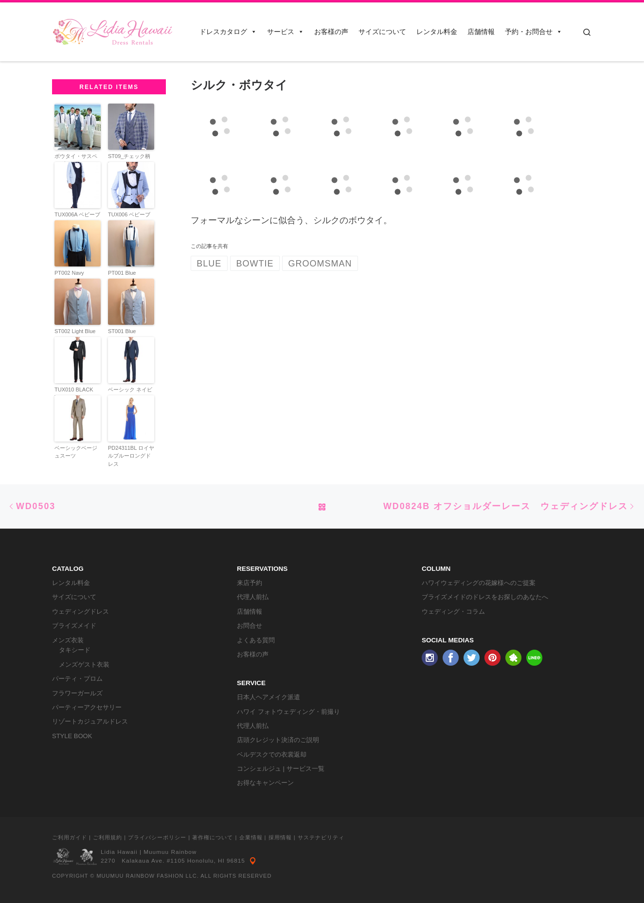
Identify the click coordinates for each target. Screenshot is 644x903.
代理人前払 (252, 597)
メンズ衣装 (68, 640)
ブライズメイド (74, 625)
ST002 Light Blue (74, 331)
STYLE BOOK (72, 736)
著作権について (212, 837)
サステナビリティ (321, 837)
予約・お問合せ (533, 31)
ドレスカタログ (228, 31)
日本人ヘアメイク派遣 (268, 697)
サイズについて (382, 31)
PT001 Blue (122, 273)
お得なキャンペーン (265, 782)
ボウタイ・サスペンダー (75, 160)
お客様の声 (331, 31)
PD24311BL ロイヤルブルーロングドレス (131, 456)
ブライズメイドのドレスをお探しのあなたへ (485, 597)
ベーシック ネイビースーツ (130, 394)
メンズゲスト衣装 (84, 664)
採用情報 (280, 837)
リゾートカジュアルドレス (90, 721)
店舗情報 (481, 31)
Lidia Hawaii (119, 852)
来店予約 (249, 582)
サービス (285, 31)
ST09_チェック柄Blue (129, 160)
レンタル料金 (436, 31)
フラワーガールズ (77, 693)
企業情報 (251, 837)
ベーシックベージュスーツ (75, 452)
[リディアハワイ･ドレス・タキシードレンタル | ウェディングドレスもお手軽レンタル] (113, 30)
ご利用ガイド (69, 837)
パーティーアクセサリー (87, 707)
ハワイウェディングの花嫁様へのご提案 (479, 582)
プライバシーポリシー (157, 837)
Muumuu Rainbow (170, 852)
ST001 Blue (122, 331)
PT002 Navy (69, 273)
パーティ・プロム (77, 678)
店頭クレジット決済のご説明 (278, 740)
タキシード (74, 650)
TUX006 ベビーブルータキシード (129, 219)
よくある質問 (256, 640)
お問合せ (249, 625)
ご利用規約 (107, 837)
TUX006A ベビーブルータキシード (77, 219)
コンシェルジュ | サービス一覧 (280, 768)
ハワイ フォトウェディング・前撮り (288, 711)
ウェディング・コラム (453, 611)
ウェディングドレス (80, 611)
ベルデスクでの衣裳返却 (271, 754)
